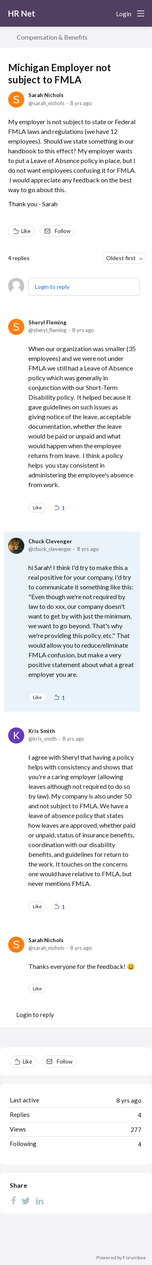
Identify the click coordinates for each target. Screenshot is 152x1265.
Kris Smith (41, 731)
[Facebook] (13, 1201)
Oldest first (121, 257)
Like (25, 231)
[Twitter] (26, 1201)
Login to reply (52, 286)
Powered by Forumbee (121, 1258)
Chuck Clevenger (50, 541)
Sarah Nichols (46, 95)
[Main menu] (140, 13)
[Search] (106, 13)
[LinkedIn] (40, 1201)
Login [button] (123, 13)
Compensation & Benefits (52, 37)
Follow (63, 231)
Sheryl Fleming (47, 322)
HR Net (21, 13)
